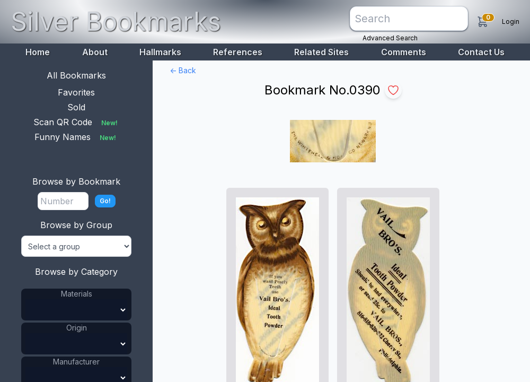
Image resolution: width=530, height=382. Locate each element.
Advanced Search (390, 38)
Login (510, 21)
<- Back (183, 70)
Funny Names (76, 137)
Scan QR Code (76, 122)
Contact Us (481, 52)
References (237, 52)
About (95, 52)
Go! (105, 201)
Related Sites (321, 52)
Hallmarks (160, 52)
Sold (76, 107)
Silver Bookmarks (116, 21)
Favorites (76, 92)
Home (37, 52)
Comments (403, 52)
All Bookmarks (76, 75)
